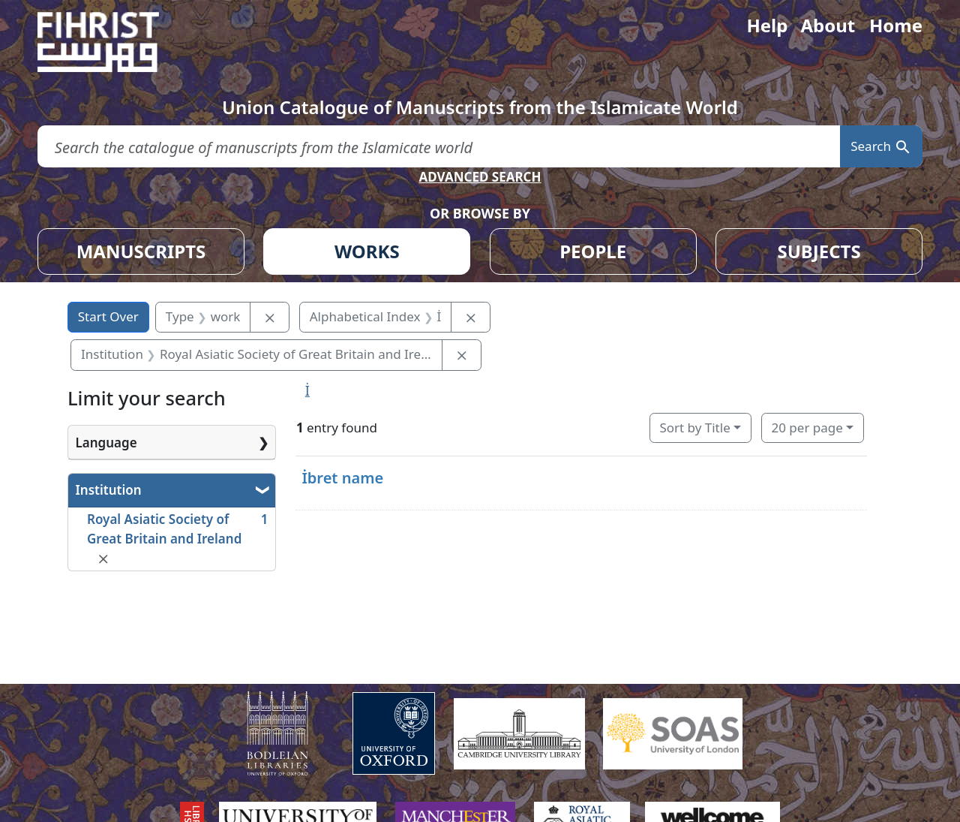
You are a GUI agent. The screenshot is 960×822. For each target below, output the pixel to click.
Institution (109, 489)
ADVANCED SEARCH (479, 176)
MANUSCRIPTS (141, 251)
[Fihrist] (113, 42)
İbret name (342, 478)
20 (806, 427)
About (827, 25)
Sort (694, 427)
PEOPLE (593, 251)
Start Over (108, 316)
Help (767, 25)
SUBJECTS (818, 251)
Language (106, 442)
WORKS (367, 251)
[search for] (439, 146)
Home (895, 25)
